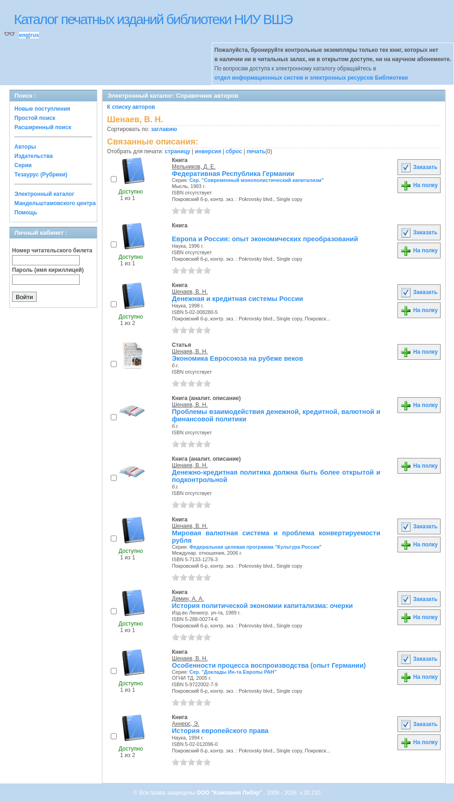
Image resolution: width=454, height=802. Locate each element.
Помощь (25, 212)
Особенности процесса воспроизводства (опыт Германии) (269, 665)
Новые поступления (42, 109)
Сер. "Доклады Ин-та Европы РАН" (233, 672)
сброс (234, 151)
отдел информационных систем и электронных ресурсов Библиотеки (311, 78)
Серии (23, 165)
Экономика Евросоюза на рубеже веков (237, 358)
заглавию (164, 129)
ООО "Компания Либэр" (230, 792)
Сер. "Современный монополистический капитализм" (256, 180)
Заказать (418, 167)
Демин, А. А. (188, 598)
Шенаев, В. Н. (190, 291)
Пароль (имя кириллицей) (48, 270)
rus (34, 35)
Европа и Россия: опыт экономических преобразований (265, 239)
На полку (419, 185)
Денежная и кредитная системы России (237, 298)
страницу (177, 151)
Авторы (25, 147)
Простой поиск (34, 118)
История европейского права (220, 730)
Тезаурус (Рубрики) (40, 174)
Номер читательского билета (52, 250)
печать (255, 151)
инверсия (208, 151)
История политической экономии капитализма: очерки (262, 605)
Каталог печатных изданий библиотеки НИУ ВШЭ (153, 19)
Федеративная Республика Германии (233, 173)
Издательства (33, 156)
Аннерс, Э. (185, 724)
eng (24, 35)
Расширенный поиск (42, 127)
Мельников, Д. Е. (193, 166)
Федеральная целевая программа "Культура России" (255, 547)
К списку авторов (131, 107)
